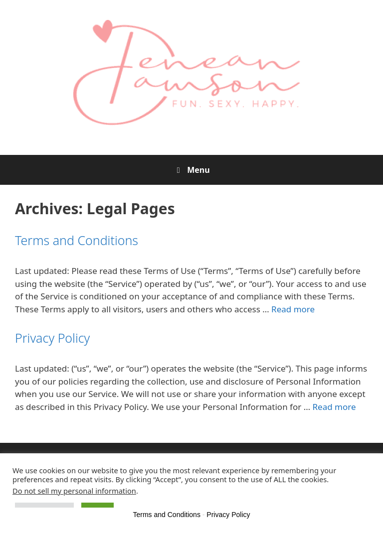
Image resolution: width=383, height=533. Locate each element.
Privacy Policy (52, 337)
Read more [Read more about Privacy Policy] (334, 406)
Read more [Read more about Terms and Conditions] (293, 309)
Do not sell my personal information (74, 491)
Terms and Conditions (76, 240)
